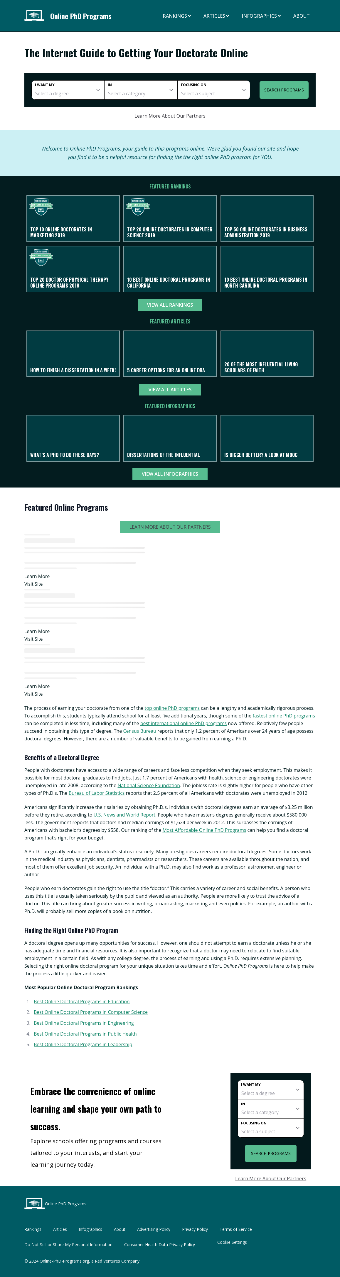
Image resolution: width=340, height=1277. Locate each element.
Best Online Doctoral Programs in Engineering (84, 1023)
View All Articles (170, 389)
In (110, 84)
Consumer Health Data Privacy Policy (159, 1244)
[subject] (213, 90)
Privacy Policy (195, 1229)
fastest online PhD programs (284, 715)
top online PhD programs (172, 708)
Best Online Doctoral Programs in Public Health (85, 1034)
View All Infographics (170, 474)
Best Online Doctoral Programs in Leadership (83, 1044)
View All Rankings (170, 305)
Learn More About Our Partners (170, 116)
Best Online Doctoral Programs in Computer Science (91, 1012)
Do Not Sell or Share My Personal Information (68, 1244)
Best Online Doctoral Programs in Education (82, 1001)
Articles (216, 16)
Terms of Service (236, 1229)
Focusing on (193, 84)
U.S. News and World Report (124, 815)
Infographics (262, 16)
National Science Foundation (149, 785)
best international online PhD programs (183, 723)
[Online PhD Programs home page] (36, 16)
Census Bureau (139, 731)
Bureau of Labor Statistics (97, 793)
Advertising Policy (153, 1229)
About (301, 16)
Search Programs (284, 90)
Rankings (177, 16)
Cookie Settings (232, 1242)
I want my (45, 84)
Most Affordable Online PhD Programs (204, 830)
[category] (140, 90)
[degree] (67, 90)
